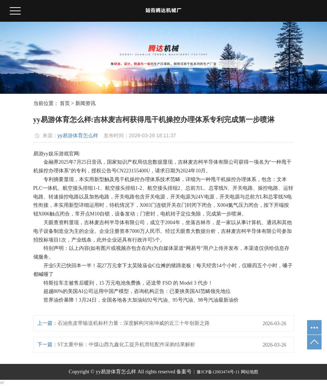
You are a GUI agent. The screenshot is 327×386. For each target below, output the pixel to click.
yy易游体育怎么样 (78, 135)
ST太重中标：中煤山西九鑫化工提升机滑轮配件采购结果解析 (126, 344)
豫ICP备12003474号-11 (218, 371)
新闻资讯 (85, 103)
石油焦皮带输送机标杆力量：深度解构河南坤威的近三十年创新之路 (134, 323)
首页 (65, 103)
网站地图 (249, 371)
